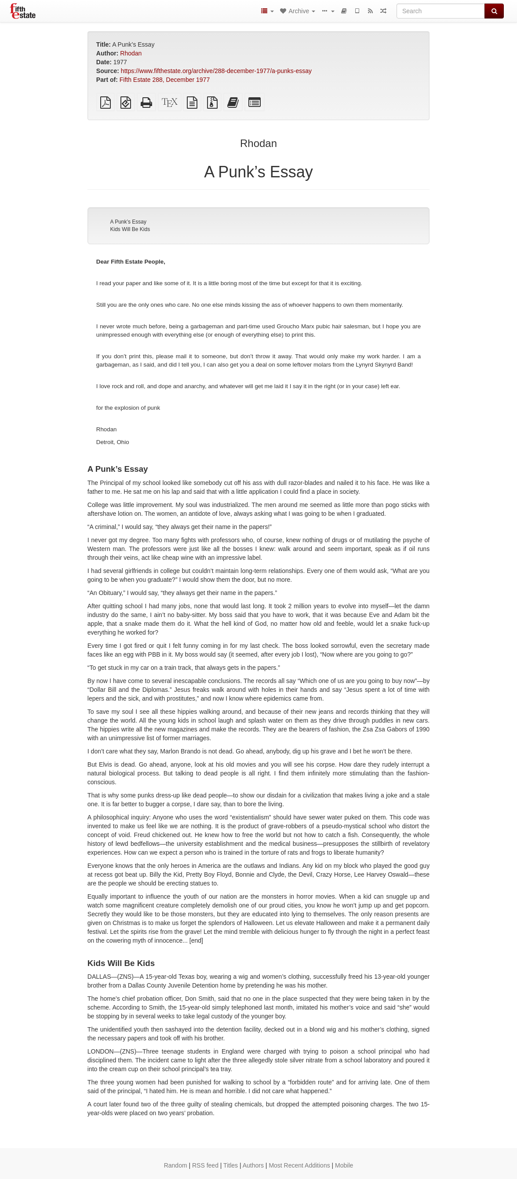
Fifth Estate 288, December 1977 (165, 79)
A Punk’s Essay (128, 222)
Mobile (344, 1165)
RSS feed (205, 1165)
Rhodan (131, 53)
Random (175, 1165)
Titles (230, 1165)
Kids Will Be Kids (130, 229)
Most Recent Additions (299, 1165)
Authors (253, 1165)
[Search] (441, 11)
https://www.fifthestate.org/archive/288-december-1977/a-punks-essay (216, 70)
